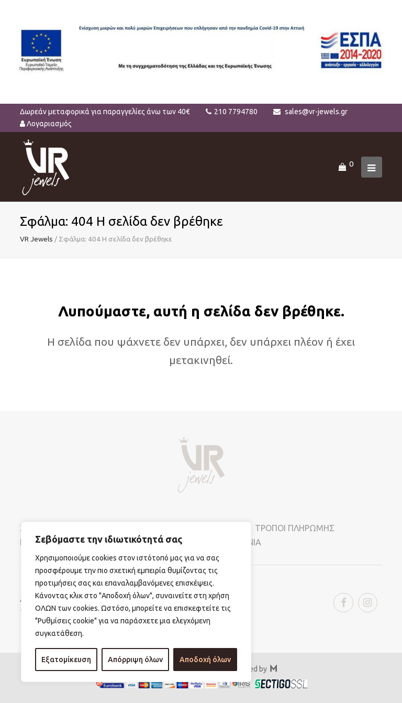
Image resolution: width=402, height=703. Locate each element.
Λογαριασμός (49, 123)
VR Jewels (36, 239)
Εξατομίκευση (66, 659)
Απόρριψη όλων (135, 659)
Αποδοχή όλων (205, 659)
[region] (136, 602)
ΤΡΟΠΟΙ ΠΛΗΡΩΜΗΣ (294, 528)
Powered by (252, 669)
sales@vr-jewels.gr (316, 111)
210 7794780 (236, 111)
